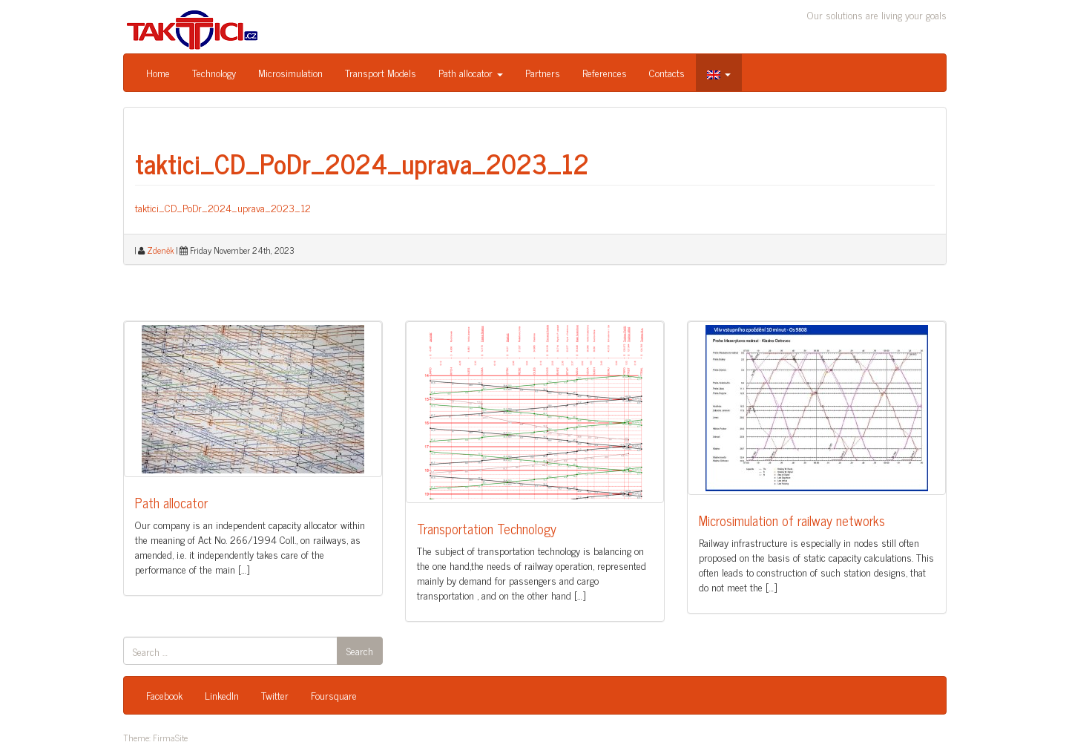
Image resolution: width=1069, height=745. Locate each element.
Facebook (164, 694)
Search (359, 650)
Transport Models (380, 72)
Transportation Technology (486, 528)
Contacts (667, 72)
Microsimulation (290, 72)
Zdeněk (160, 250)
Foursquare (334, 694)
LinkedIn (222, 694)
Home (158, 72)
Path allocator (470, 72)
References (604, 72)
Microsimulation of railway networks (792, 520)
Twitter (275, 694)
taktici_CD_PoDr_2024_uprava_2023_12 (362, 163)
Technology (214, 72)
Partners (542, 72)
